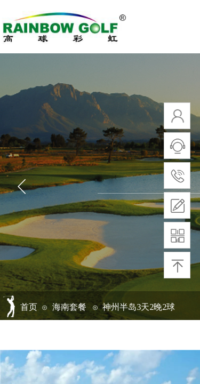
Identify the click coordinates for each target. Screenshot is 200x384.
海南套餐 (69, 306)
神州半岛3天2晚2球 (138, 306)
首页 (28, 306)
